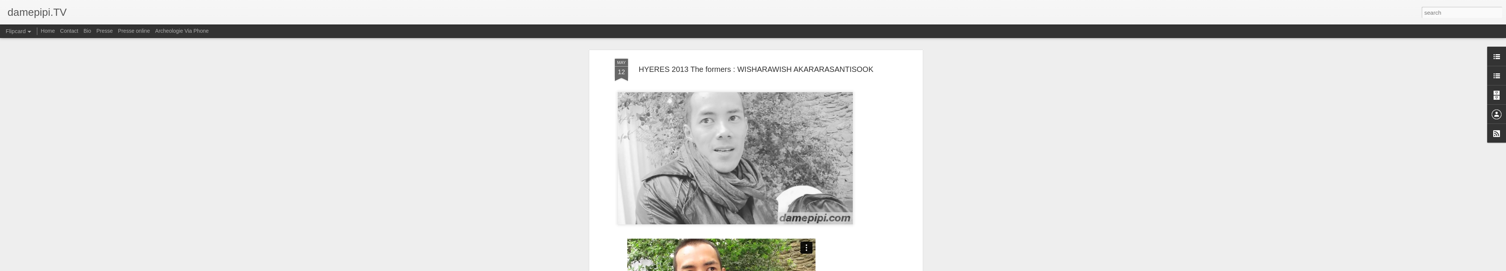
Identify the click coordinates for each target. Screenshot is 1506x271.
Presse (104, 31)
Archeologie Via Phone (182, 31)
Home (48, 31)
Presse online (134, 31)
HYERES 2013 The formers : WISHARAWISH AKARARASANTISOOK (756, 69)
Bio (87, 31)
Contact (69, 31)
